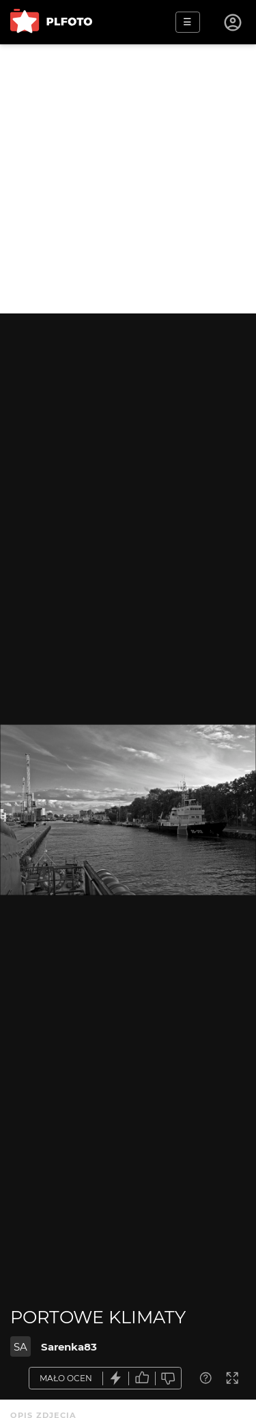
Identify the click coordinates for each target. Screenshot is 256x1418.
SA (20, 1346)
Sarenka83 (69, 1346)
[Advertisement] (128, 179)
